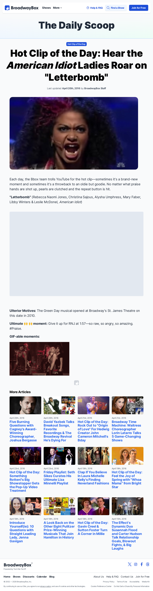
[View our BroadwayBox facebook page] (141, 564)
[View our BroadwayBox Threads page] (147, 564)
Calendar (42, 576)
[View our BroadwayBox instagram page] (135, 564)
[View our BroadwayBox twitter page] (129, 564)
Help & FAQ (112, 576)
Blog (51, 576)
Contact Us (127, 576)
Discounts (28, 576)
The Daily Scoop (76, 25)
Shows (46, 7)
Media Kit (145, 582)
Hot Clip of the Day (76, 44)
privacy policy (45, 586)
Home (7, 576)
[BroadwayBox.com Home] (22, 7)
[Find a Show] (116, 8)
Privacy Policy (108, 582)
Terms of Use (122, 582)
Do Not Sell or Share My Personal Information (131, 586)
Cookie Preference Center (101, 586)
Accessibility (135, 582)
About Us (99, 576)
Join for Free (138, 7)
